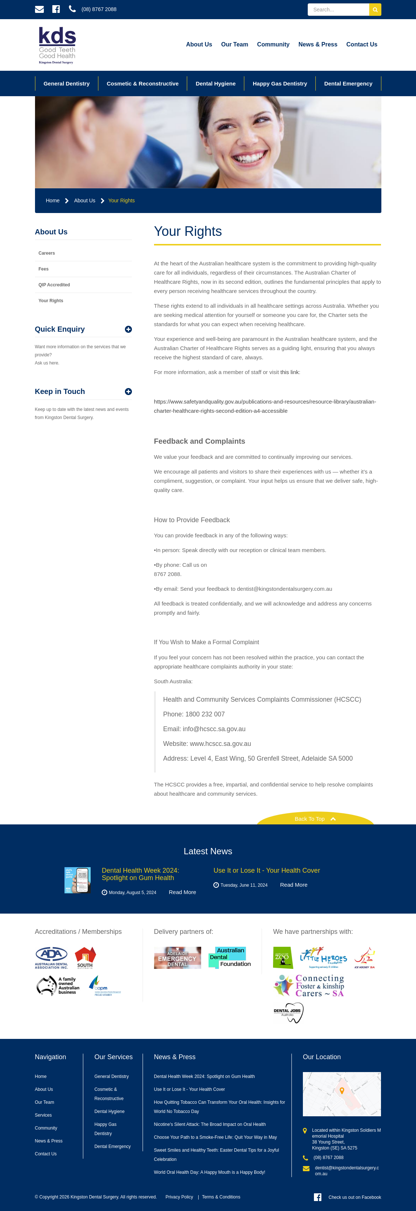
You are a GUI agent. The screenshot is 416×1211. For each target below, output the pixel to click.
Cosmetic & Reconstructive (143, 83)
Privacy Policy (179, 1197)
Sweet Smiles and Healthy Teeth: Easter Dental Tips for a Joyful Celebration (216, 1155)
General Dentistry (66, 83)
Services (43, 1115)
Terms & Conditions (221, 1197)
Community (273, 44)
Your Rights (121, 200)
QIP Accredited (54, 284)
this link (289, 372)
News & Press (318, 44)
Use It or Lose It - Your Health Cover (189, 1089)
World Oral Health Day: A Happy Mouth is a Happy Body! (209, 1172)
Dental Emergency (348, 83)
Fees (44, 269)
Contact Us (361, 44)
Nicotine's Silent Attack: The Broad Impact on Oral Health (210, 1124)
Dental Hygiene (215, 83)
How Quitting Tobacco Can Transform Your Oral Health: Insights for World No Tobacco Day (219, 1107)
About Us (199, 44)
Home (53, 200)
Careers (47, 253)
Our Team (234, 44)
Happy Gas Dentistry (280, 83)
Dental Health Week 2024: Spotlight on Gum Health (204, 1076)
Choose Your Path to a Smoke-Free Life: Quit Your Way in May (215, 1137)
